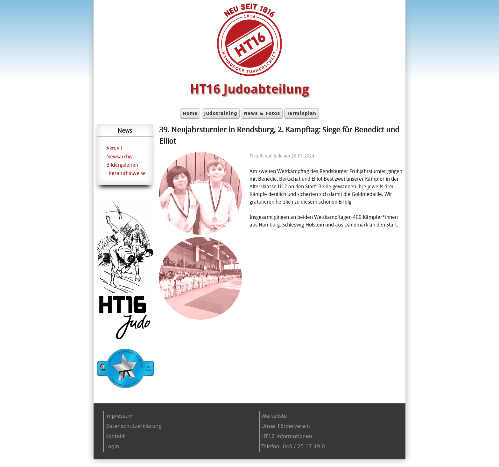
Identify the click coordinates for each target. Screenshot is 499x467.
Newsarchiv (119, 156)
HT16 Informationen (286, 436)
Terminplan (301, 113)
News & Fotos (262, 113)
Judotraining (220, 113)
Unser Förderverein (285, 426)
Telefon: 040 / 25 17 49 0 (293, 446)
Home (190, 113)
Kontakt (115, 436)
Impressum (119, 416)
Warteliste (274, 416)
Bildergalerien (122, 164)
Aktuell (114, 148)
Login (112, 446)
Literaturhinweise (126, 173)
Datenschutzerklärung (133, 426)
